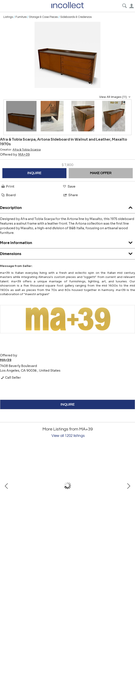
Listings (8, 17)
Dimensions (67, 252)
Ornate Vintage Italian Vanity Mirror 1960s (53, 525)
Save (68, 186)
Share (70, 195)
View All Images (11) (115, 97)
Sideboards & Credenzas (76, 17)
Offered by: (15, 154)
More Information (67, 241)
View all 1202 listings (68, 436)
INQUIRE (34, 173)
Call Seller (10, 378)
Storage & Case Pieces (43, 17)
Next (128, 485)
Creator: (20, 149)
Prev (6, 485)
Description (67, 206)
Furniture (21, 17)
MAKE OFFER (100, 173)
